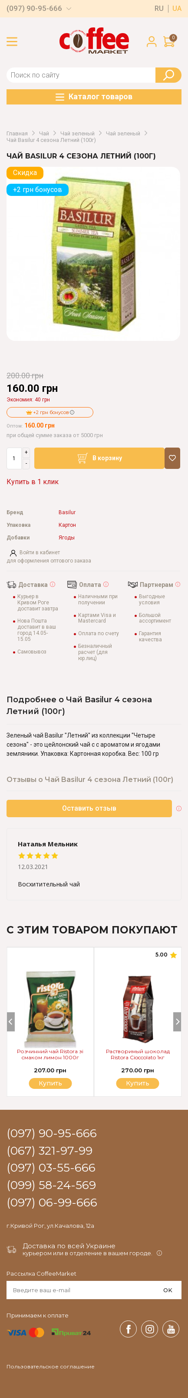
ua (176, 9)
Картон (67, 525)
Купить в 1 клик (33, 482)
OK (167, 1290)
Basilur (67, 512)
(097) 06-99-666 (52, 1202)
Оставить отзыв (89, 808)
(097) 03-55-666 (51, 1168)
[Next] (177, 1021)
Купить (137, 1083)
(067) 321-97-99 (49, 1151)
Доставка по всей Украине (69, 1246)
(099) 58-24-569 (51, 1185)
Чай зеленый (77, 134)
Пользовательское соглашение (51, 1367)
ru (159, 9)
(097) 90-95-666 (34, 8)
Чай (44, 134)
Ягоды (67, 538)
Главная (17, 134)
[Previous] (11, 1021)
